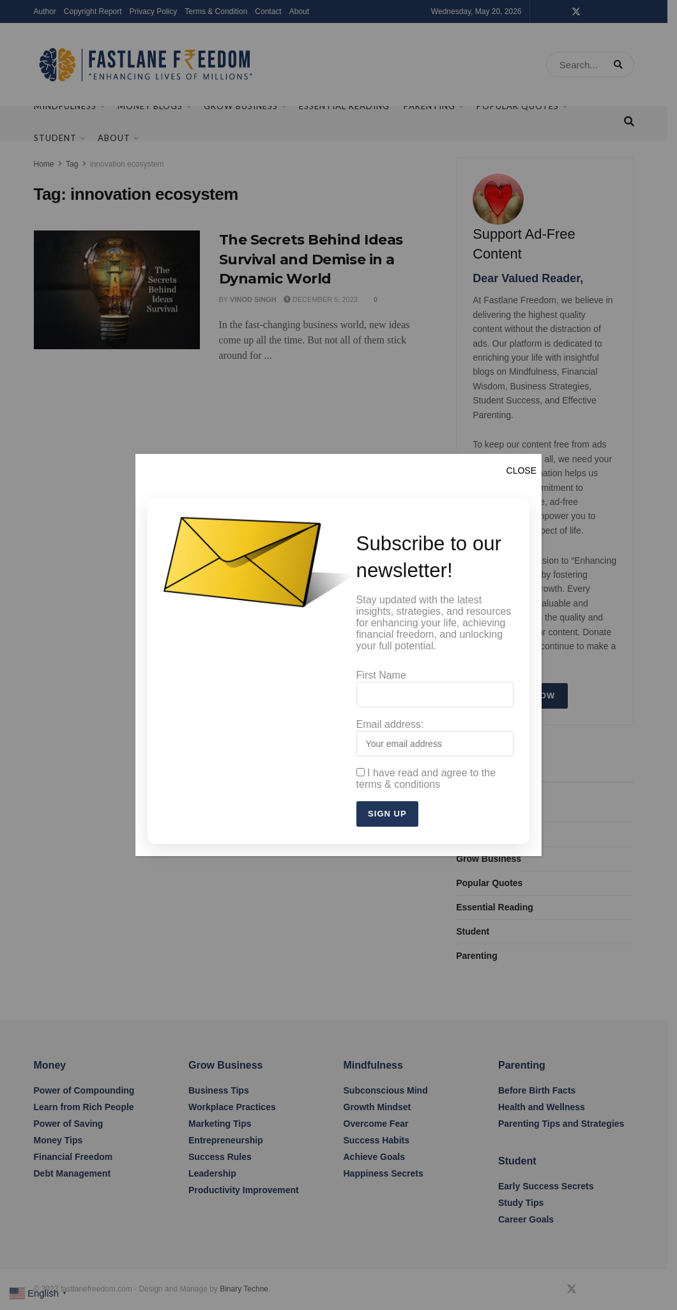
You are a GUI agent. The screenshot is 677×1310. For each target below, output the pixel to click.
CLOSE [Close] (521, 473)
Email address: (434, 738)
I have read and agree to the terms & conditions (426, 778)
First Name (434, 690)
